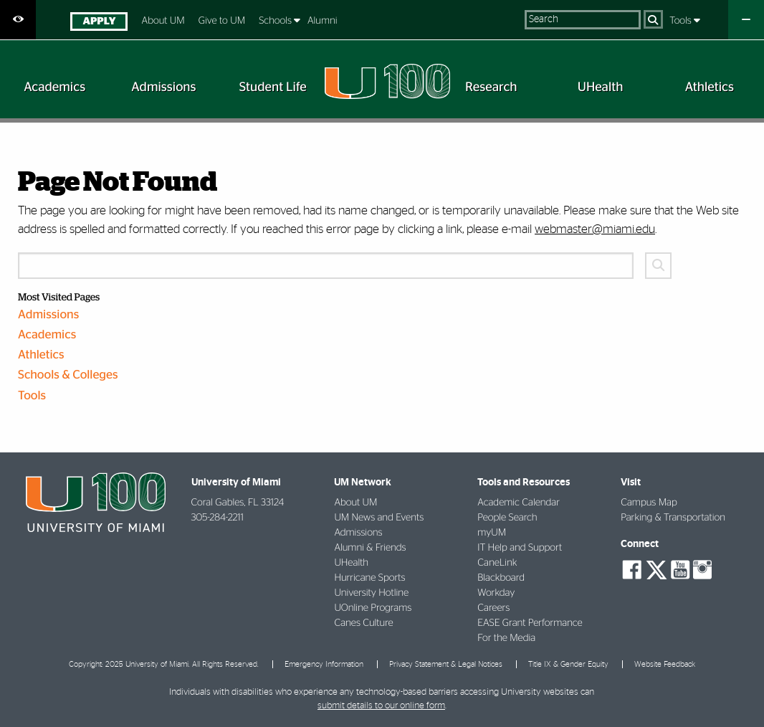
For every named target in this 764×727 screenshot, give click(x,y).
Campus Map (649, 503)
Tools (681, 21)
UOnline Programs (372, 608)
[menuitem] (99, 23)
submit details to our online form (381, 706)
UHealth (351, 563)
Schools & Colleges (68, 375)
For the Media (506, 638)
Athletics (41, 355)
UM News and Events (379, 518)
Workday (496, 593)
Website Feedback (664, 664)
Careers (493, 608)
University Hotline (371, 593)
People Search (507, 518)
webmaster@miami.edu (595, 229)
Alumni (322, 21)
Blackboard (501, 578)
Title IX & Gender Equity (568, 664)
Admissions (48, 315)
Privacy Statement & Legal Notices (445, 664)
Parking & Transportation (673, 518)
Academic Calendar (518, 503)
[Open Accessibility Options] (18, 19)
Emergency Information (324, 664)
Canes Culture (363, 623)
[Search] (653, 19)
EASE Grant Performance (529, 623)
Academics (47, 335)
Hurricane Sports (369, 578)
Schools (276, 21)
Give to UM (222, 21)
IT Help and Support (519, 548)
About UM (163, 21)
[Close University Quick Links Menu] (746, 19)
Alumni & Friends (370, 548)
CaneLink (497, 563)
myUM (491, 533)
